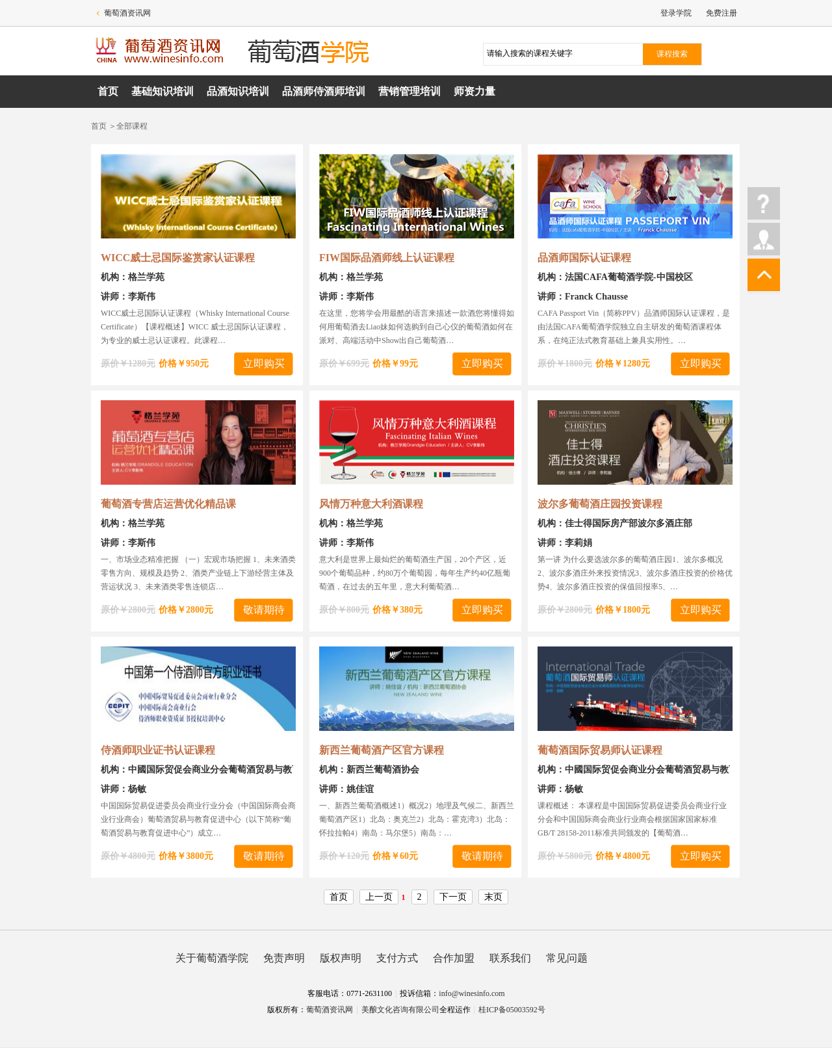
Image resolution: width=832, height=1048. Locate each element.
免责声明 (284, 958)
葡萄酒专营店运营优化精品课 (168, 503)
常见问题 (567, 958)
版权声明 (340, 958)
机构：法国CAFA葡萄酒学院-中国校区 (615, 277)
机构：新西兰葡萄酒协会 (369, 769)
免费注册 (721, 13)
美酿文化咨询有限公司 (400, 1009)
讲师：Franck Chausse (583, 296)
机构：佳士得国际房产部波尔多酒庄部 (615, 523)
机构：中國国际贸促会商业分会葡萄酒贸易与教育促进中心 (219, 769)
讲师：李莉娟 (565, 543)
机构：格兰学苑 (132, 277)
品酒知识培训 (238, 91)
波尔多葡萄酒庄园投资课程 (600, 503)
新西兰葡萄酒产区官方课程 (381, 750)
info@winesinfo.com (471, 993)
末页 (493, 897)
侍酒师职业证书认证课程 (158, 750)
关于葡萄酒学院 (212, 958)
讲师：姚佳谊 (346, 789)
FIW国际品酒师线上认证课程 (386, 257)
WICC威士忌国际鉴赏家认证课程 (178, 257)
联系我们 (510, 958)
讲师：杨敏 (123, 789)
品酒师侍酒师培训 (323, 91)
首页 (108, 91)
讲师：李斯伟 (128, 296)
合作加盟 (453, 958)
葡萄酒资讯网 (127, 13)
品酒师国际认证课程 (584, 257)
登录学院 (676, 13)
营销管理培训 (409, 91)
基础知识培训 (162, 91)
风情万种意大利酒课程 (371, 503)
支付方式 (397, 958)
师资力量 (474, 91)
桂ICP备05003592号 (511, 1009)
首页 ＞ (103, 126)
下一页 (453, 897)
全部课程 (132, 126)
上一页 (379, 897)
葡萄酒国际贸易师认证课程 (600, 750)
